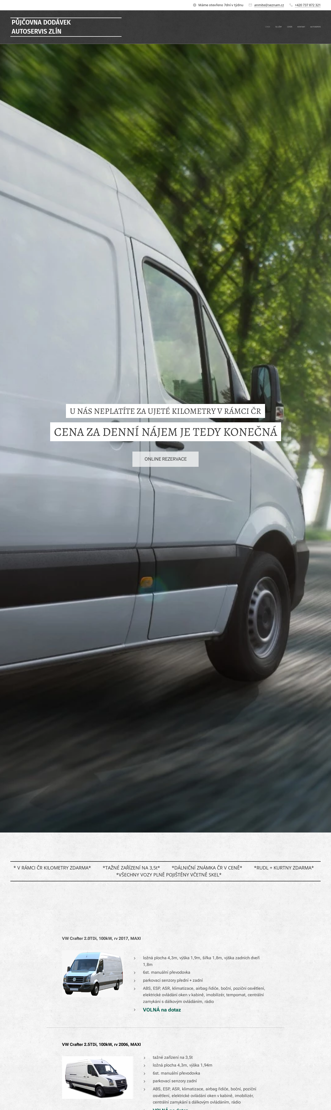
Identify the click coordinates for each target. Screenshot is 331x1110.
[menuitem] (301, 27)
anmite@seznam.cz (269, 5)
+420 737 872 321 (308, 5)
